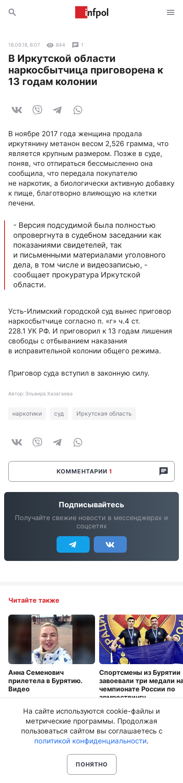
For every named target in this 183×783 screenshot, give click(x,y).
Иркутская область (104, 413)
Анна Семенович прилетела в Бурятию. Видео (45, 680)
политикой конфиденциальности (90, 741)
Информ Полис (91, 12)
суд (59, 413)
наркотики (27, 413)
